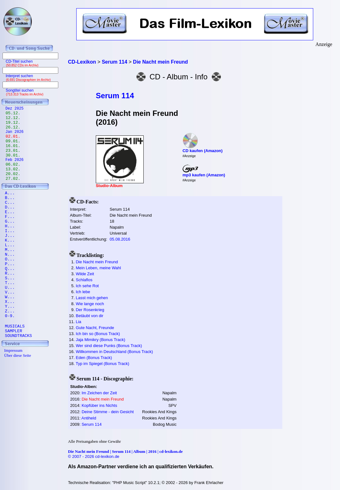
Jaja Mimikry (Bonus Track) (100, 339)
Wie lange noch (90, 303)
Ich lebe (83, 291)
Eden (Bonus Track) (94, 357)
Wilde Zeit (85, 273)
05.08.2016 (120, 239)
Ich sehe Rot (87, 285)
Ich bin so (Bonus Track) (98, 333)
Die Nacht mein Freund (97, 261)
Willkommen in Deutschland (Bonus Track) (114, 351)
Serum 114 (115, 95)
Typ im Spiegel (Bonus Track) (102, 363)
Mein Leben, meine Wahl (98, 267)
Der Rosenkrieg (90, 309)
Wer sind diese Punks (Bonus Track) (109, 345)
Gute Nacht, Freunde (95, 327)
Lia (78, 321)
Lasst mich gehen (92, 297)
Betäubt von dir (89, 315)
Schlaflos (84, 279)
